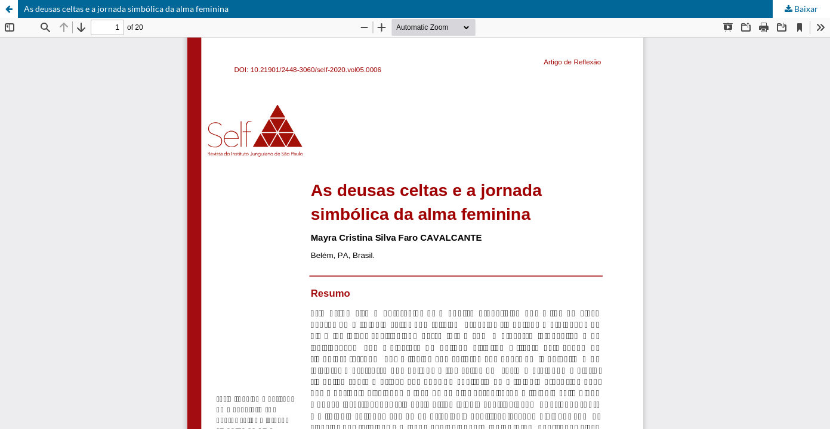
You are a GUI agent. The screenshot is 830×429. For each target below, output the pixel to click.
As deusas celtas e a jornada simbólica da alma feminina (126, 9)
